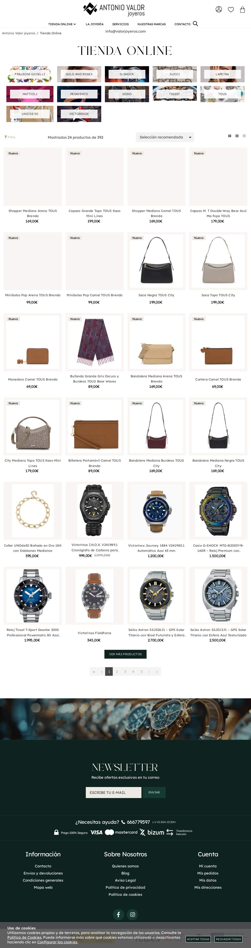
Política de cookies (125, 893)
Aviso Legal (125, 879)
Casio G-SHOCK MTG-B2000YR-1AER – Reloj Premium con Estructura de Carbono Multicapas (218, 552)
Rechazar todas (228, 939)
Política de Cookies (24, 937)
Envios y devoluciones (43, 872)
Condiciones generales (43, 879)
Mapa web (43, 886)
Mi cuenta (208, 865)
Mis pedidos (207, 872)
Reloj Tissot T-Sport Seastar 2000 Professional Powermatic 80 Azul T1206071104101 (33, 637)
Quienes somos (125, 865)
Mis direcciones (208, 886)
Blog (125, 872)
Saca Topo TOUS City (218, 297)
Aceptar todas (198, 939)
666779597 (138, 821)
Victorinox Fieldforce (94, 635)
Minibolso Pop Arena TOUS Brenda (32, 297)
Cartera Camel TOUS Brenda (218, 381)
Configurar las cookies (57, 942)
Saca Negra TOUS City (156, 297)
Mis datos (207, 879)
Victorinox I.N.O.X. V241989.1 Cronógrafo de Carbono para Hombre (95, 552)
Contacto (43, 865)
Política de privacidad (125, 886)
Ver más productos (125, 656)
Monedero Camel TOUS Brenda (33, 381)
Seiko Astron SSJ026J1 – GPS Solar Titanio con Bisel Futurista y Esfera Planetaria (156, 637)
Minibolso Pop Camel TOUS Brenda (94, 297)
